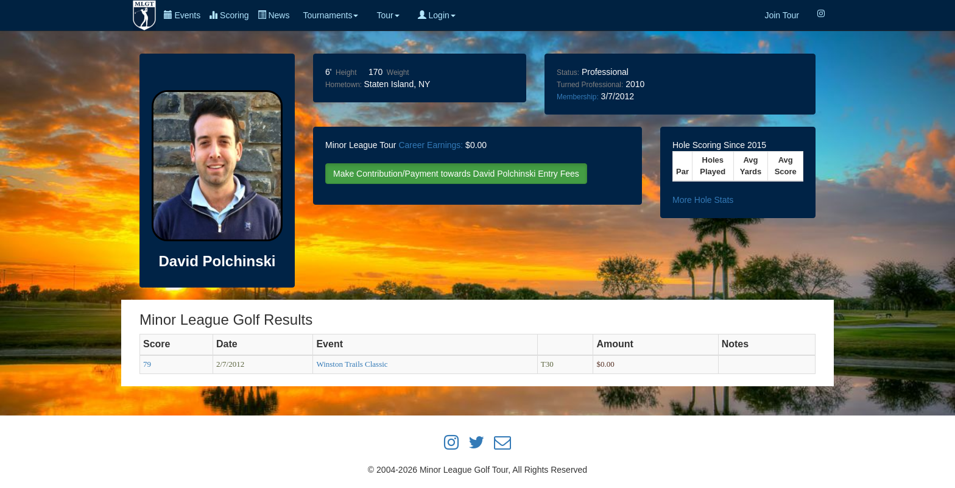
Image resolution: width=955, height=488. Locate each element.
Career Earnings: (430, 145)
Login (437, 15)
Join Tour (781, 15)
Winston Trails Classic (351, 364)
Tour (387, 15)
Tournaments (330, 15)
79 (147, 364)
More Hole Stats (702, 200)
